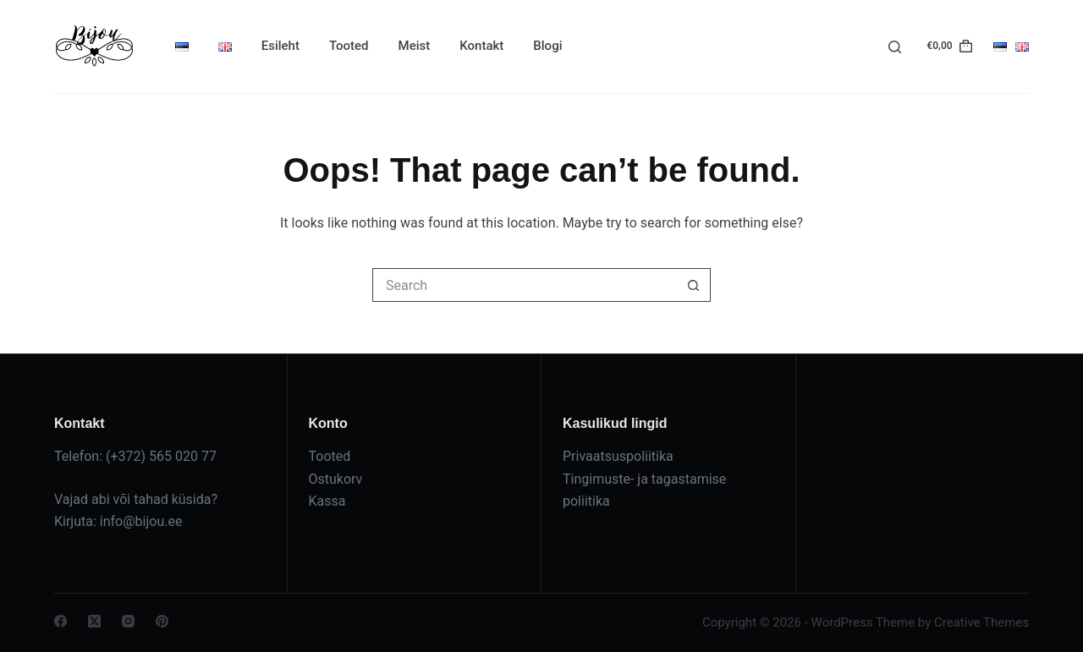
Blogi (547, 45)
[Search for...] (524, 285)
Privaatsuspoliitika (618, 456)
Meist (415, 45)
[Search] (894, 47)
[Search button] (694, 285)
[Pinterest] (162, 621)
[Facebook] (60, 621)
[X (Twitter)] (94, 621)
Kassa (327, 501)
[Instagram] (128, 621)
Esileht (280, 45)
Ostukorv (336, 479)
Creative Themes (981, 622)
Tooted (349, 45)
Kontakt (481, 45)
